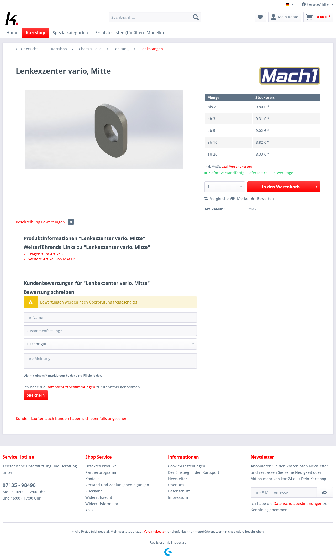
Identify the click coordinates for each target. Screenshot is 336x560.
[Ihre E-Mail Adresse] (284, 492)
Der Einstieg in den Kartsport (193, 472)
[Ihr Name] (110, 317)
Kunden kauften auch (35, 418)
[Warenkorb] (318, 17)
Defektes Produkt (100, 466)
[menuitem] (155, 19)
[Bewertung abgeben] (110, 344)
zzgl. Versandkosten (237, 166)
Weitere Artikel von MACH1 (50, 258)
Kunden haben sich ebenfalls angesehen (91, 418)
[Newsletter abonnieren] (325, 492)
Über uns (176, 484)
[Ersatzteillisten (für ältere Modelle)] (129, 33)
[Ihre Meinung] (110, 361)
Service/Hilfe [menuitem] (316, 4)
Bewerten (262, 198)
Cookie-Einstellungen (186, 466)
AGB (89, 509)
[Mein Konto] (284, 17)
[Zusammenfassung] (110, 330)
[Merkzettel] (260, 17)
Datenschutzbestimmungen (70, 386)
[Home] (12, 33)
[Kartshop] (35, 33)
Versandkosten (155, 531)
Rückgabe (94, 491)
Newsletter (177, 478)
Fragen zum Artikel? (43, 253)
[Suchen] (195, 17)
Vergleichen (217, 198)
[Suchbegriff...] (155, 17)
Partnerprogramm (101, 472)
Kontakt (92, 478)
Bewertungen (57, 221)
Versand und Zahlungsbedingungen (117, 484)
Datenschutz (179, 491)
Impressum (178, 497)
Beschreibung (28, 221)
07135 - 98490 (19, 485)
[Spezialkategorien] (70, 33)
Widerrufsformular (101, 503)
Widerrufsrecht (98, 497)
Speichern (36, 395)
